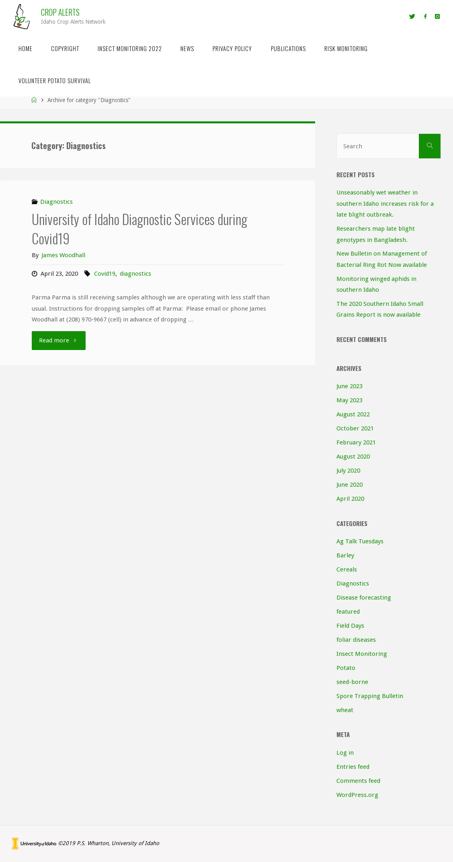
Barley (345, 555)
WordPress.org (357, 795)
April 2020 (350, 498)
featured (348, 611)
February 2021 (356, 442)
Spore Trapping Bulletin (369, 696)
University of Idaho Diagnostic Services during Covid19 (139, 228)
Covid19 (104, 273)
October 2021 (355, 428)
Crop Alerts (60, 12)
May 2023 (349, 400)
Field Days (350, 625)
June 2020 (349, 484)
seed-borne (352, 682)
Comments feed (358, 780)
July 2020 (348, 470)
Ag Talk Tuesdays (359, 541)
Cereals (346, 569)
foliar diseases (356, 639)
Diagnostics (56, 201)
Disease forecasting (363, 597)
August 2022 (353, 414)
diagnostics (135, 273)
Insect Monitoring (361, 653)
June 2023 (349, 386)
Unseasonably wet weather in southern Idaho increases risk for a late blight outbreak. (385, 203)
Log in (345, 752)
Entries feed (352, 766)
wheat (344, 710)
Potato (345, 668)
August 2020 (353, 456)
